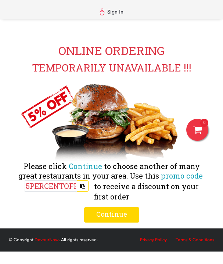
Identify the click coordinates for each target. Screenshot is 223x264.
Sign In (111, 12)
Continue (111, 214)
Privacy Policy (153, 240)
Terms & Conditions (195, 240)
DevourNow (47, 240)
